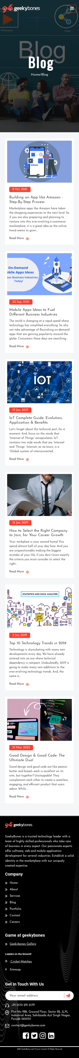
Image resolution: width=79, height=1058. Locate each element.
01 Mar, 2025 (21, 747)
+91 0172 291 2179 (23, 1005)
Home (14, 883)
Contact (15, 915)
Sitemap (15, 969)
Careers (15, 922)
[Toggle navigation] (71, 8)
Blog (13, 902)
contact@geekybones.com (28, 1025)
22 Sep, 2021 (20, 302)
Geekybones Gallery (23, 944)
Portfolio (15, 909)
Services (15, 896)
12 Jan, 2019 (20, 522)
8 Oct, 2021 (19, 189)
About (14, 889)
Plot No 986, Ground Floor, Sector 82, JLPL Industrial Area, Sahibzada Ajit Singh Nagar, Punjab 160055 (41, 1015)
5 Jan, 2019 (19, 635)
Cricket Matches (18, 961)
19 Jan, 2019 (20, 410)
